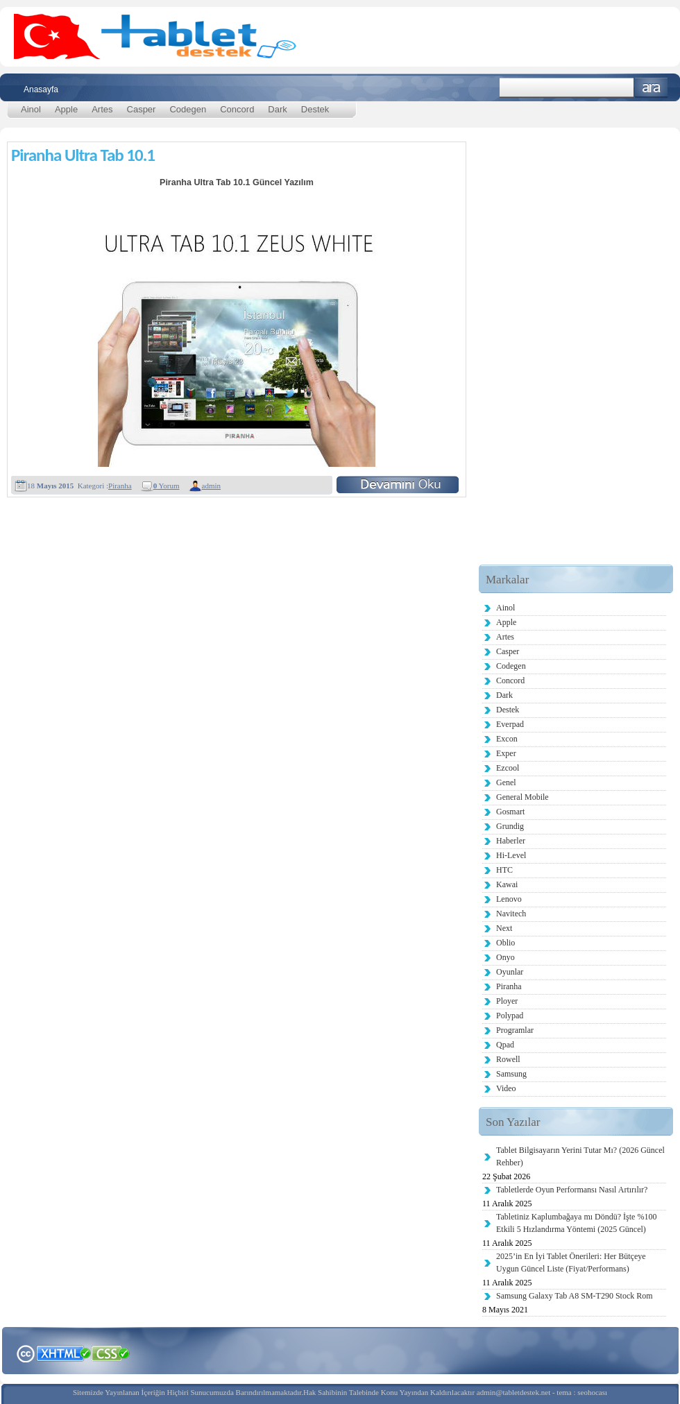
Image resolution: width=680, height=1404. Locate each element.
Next (504, 928)
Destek (315, 109)
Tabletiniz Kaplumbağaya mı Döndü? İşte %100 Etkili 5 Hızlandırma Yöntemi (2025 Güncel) (576, 1223)
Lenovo (509, 899)
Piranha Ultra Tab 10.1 (83, 155)
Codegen (187, 109)
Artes (102, 109)
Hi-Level (511, 855)
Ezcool (507, 768)
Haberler (510, 841)
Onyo (505, 957)
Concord (237, 109)
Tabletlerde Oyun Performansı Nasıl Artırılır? (571, 1190)
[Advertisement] (557, 356)
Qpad (505, 1045)
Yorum (166, 485)
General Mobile (522, 797)
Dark (277, 109)
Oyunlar (509, 972)
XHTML (63, 1352)
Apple (66, 109)
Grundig (510, 826)
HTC (504, 870)
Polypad (509, 1015)
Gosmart (510, 811)
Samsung (511, 1074)
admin (211, 485)
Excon (507, 739)
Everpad (510, 724)
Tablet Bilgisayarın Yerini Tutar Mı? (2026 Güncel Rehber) (580, 1156)
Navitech (511, 913)
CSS (110, 1352)
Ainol (31, 109)
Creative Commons (25, 1352)
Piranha (120, 485)
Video (506, 1088)
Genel (506, 782)
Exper (506, 753)
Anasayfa (41, 89)
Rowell (508, 1059)
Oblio (505, 943)
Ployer (507, 1001)
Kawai (507, 884)
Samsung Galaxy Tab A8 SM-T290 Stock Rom (574, 1296)
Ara (651, 88)
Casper (141, 109)
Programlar (515, 1030)
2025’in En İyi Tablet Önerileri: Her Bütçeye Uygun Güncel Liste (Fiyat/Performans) (571, 1262)
